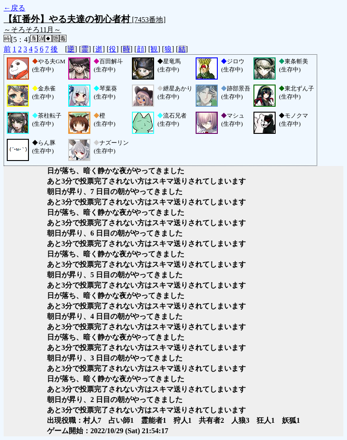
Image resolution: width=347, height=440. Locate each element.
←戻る (14, 8)
